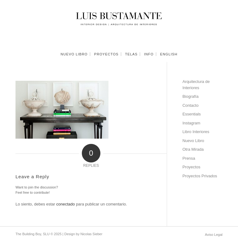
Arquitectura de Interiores (196, 84)
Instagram (192, 123)
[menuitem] (73, 54)
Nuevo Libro (193, 140)
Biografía (191, 96)
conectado (65, 204)
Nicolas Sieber (91, 234)
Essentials (192, 114)
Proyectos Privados (200, 176)
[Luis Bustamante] (119, 23)
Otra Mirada (193, 149)
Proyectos (192, 167)
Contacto (191, 105)
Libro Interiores (196, 131)
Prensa (189, 158)
